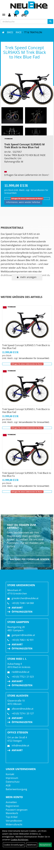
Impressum (12, 778)
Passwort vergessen (17, 809)
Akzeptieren (45, 844)
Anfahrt (17, 607)
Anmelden (11, 802)
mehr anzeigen (28, 277)
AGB (8, 785)
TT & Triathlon (33, 32)
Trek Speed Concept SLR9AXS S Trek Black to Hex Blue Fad (26, 347)
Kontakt (10, 774)
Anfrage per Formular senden (29, 559)
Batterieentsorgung (16, 789)
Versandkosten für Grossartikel (34, 358)
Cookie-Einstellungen (14, 844)
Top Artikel (11, 817)
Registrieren (12, 806)
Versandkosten (14, 820)
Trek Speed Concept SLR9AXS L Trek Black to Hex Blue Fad (26, 411)
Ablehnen (31, 844)
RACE (18, 32)
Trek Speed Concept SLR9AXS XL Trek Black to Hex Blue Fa (26, 474)
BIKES (10, 32)
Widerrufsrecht (14, 824)
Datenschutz (13, 781)
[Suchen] (50, 21)
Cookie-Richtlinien (19, 839)
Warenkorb (12, 813)
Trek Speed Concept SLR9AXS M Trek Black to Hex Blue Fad (24, 52)
